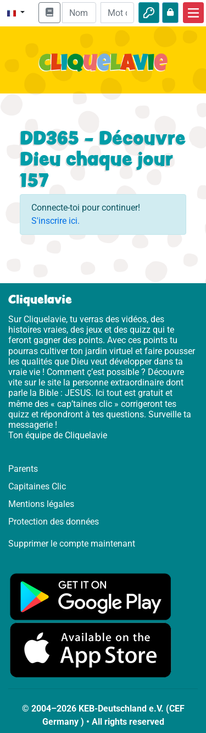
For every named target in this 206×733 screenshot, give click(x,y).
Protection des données (53, 521)
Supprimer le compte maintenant (71, 543)
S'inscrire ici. (55, 221)
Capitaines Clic (37, 486)
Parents (23, 469)
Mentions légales (41, 504)
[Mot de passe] (117, 12)
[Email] (79, 12)
